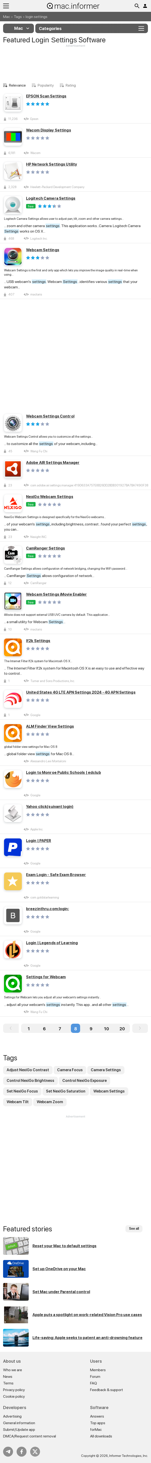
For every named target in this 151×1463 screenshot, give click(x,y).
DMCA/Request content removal (29, 1436)
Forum (95, 1376)
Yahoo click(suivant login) (49, 806)
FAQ (93, 1383)
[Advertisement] (75, 62)
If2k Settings (38, 641)
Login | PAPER (38, 840)
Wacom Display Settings (48, 130)
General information (19, 1423)
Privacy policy (14, 1390)
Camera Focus (70, 1070)
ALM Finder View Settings (50, 726)
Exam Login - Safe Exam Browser (56, 875)
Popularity (46, 85)
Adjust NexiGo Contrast (28, 1070)
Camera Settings (106, 1070)
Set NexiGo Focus (22, 1091)
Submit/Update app (19, 1429)
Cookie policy (14, 1396)
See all (134, 1228)
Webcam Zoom (50, 1102)
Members (98, 1370)
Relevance (17, 85)
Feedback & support (106, 1390)
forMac (96, 1429)
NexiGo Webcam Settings (49, 496)
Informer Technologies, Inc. (128, 1456)
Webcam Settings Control (50, 416)
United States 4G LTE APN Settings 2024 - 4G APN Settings (81, 692)
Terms (8, 1383)
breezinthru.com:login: (47, 909)
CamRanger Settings (45, 548)
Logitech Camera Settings (50, 198)
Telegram (8, 1452)
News (7, 1376)
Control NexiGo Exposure (84, 1080)
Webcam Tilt (18, 1102)
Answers (97, 1416)
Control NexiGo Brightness (30, 1080)
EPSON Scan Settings (46, 96)
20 (122, 1028)
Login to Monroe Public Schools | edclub (63, 772)
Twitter (35, 1452)
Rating (71, 85)
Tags (18, 16)
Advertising (12, 1416)
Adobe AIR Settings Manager (52, 462)
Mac (6, 16)
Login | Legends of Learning (52, 943)
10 (106, 1028)
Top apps (97, 1423)
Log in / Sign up (145, 6)
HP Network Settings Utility (51, 164)
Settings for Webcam (46, 977)
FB (22, 1452)
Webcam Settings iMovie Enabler (56, 594)
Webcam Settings (42, 250)
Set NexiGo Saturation (65, 1091)
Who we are (12, 1370)
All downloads (101, 1436)
